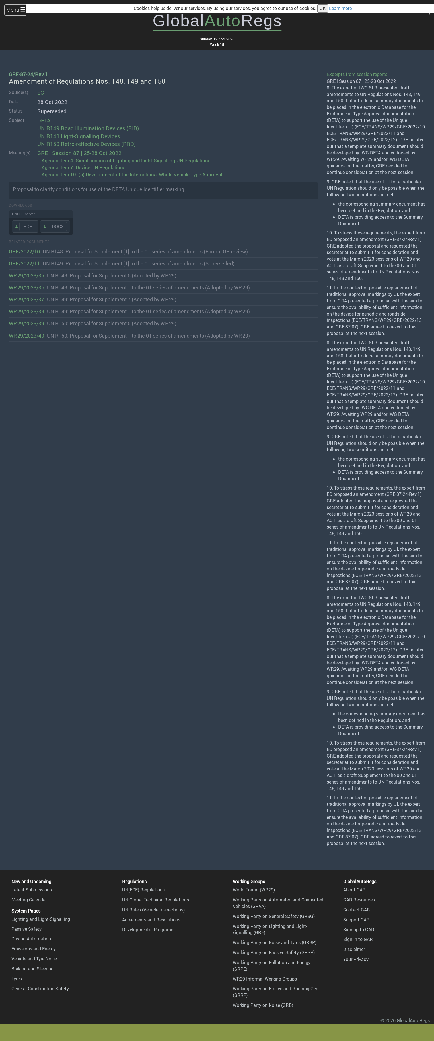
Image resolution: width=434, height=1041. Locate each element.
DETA (43, 120)
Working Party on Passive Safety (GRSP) (274, 952)
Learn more (340, 8)
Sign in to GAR (358, 939)
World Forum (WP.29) (254, 890)
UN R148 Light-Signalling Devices (78, 136)
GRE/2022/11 (24, 263)
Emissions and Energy (33, 949)
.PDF (27, 226)
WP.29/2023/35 (26, 275)
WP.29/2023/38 (26, 311)
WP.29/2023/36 (26, 287)
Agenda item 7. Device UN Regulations (84, 167)
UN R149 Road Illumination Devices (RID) (88, 128)
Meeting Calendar (29, 900)
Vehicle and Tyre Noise (34, 959)
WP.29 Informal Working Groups (265, 979)
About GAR (354, 890)
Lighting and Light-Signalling (40, 919)
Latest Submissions (31, 890)
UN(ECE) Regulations (143, 890)
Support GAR (356, 920)
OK (323, 8)
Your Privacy (356, 959)
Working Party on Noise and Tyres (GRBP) (274, 942)
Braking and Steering (32, 969)
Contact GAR (356, 910)
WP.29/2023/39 (26, 323)
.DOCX (57, 226)
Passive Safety (26, 929)
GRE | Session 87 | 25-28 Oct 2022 (79, 153)
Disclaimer (354, 949)
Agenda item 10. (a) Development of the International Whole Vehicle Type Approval (132, 174)
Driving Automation (31, 939)
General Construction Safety (40, 988)
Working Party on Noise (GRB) (263, 1005)
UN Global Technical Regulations (155, 900)
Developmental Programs (147, 930)
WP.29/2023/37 (26, 299)
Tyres (16, 978)
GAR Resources (359, 900)
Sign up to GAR (358, 930)
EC (40, 92)
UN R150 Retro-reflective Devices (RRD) (86, 144)
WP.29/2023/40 (26, 335)
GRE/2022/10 (24, 251)
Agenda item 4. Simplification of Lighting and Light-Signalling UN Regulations (126, 160)
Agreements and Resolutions (151, 920)
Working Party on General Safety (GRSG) (274, 916)
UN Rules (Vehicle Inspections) (153, 910)
